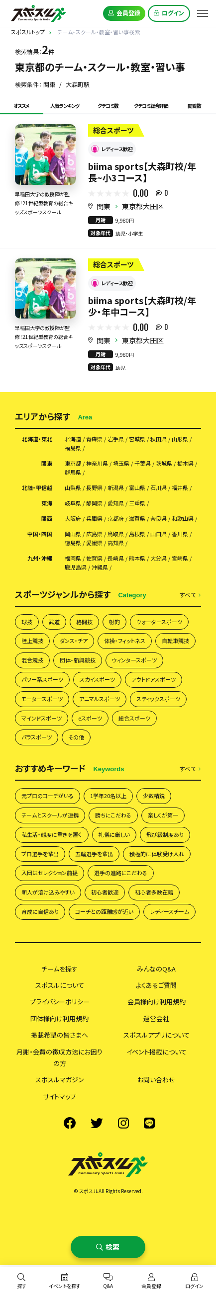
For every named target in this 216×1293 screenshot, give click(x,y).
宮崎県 (180, 558)
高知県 (116, 543)
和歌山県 (183, 518)
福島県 (73, 448)
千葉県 (142, 463)
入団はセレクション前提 (49, 873)
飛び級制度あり (165, 834)
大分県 (158, 558)
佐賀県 (94, 558)
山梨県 (73, 487)
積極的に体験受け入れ (156, 854)
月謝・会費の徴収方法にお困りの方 (59, 1057)
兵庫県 (94, 518)
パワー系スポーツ (42, 679)
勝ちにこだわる (113, 815)
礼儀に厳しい (114, 834)
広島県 (94, 534)
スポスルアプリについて (156, 1035)
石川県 (158, 487)
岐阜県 (73, 503)
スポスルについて (59, 985)
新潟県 (116, 487)
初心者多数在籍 (154, 892)
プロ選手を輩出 (40, 854)
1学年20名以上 (108, 796)
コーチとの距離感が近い (104, 911)
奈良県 (158, 518)
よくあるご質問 (156, 985)
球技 (26, 622)
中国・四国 (39, 534)
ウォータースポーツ (159, 622)
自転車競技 (175, 641)
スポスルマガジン (59, 1079)
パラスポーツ (36, 737)
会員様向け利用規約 (156, 1001)
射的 (114, 622)
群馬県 (73, 472)
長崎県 (116, 558)
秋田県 (158, 439)
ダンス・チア (74, 641)
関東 (103, 206)
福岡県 (73, 558)
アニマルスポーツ (99, 699)
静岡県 (94, 503)
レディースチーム (169, 911)
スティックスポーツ (158, 699)
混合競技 (32, 660)
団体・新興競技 (78, 660)
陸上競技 (32, 641)
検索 (113, 1247)
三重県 (137, 503)
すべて (190, 595)
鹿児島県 (76, 567)
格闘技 (84, 622)
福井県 (180, 487)
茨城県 (164, 463)
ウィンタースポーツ (134, 660)
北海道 (73, 439)
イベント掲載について (156, 1051)
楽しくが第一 (163, 815)
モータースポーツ (42, 699)
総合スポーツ (134, 718)
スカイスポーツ (97, 679)
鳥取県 (116, 534)
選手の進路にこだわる (120, 873)
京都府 (116, 518)
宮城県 (137, 439)
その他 (76, 737)
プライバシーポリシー (60, 1001)
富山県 (137, 487)
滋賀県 (137, 518)
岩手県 (116, 439)
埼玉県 (121, 463)
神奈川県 (97, 463)
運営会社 (156, 1018)
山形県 (180, 439)
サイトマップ (59, 1096)
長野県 (94, 487)
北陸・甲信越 (37, 487)
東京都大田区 (143, 206)
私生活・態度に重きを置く (51, 834)
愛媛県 (94, 543)
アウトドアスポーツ (153, 679)
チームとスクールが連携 (50, 815)
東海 (46, 503)
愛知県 (116, 503)
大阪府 (73, 518)
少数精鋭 (154, 796)
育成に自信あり (40, 911)
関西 (46, 518)
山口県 (158, 534)
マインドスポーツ (41, 718)
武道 (54, 622)
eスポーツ (90, 718)
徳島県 (73, 543)
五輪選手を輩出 (94, 854)
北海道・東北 (37, 439)
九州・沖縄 (39, 558)
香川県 (180, 534)
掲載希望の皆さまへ (59, 1035)
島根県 (137, 534)
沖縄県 (100, 567)
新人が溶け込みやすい (48, 892)
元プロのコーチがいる (47, 796)
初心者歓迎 (104, 892)
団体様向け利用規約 (59, 1018)
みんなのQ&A (156, 968)
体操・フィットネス (124, 641)
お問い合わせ (156, 1079)
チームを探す (59, 968)
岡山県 (73, 534)
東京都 (73, 463)
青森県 (94, 439)
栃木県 (185, 463)
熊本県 (137, 558)
